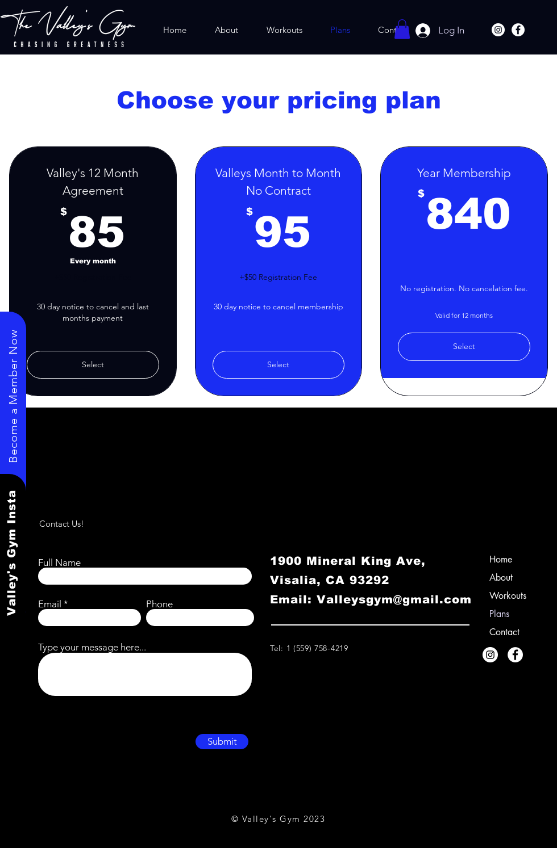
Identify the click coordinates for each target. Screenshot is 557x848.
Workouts (507, 596)
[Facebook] (518, 29)
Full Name (59, 563)
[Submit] (222, 741)
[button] (402, 29)
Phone (159, 604)
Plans (499, 614)
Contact (504, 632)
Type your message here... (92, 647)
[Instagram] (498, 29)
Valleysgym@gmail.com (394, 599)
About (501, 577)
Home (500, 559)
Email (49, 604)
